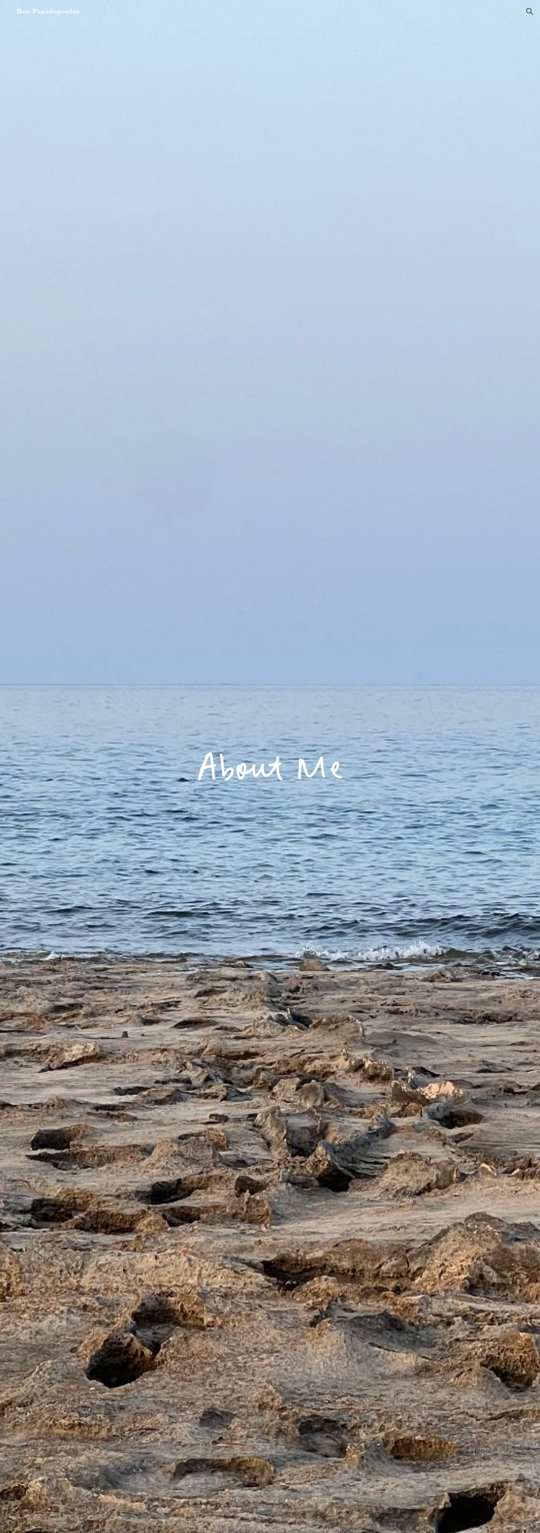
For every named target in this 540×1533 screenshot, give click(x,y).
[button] (530, 12)
